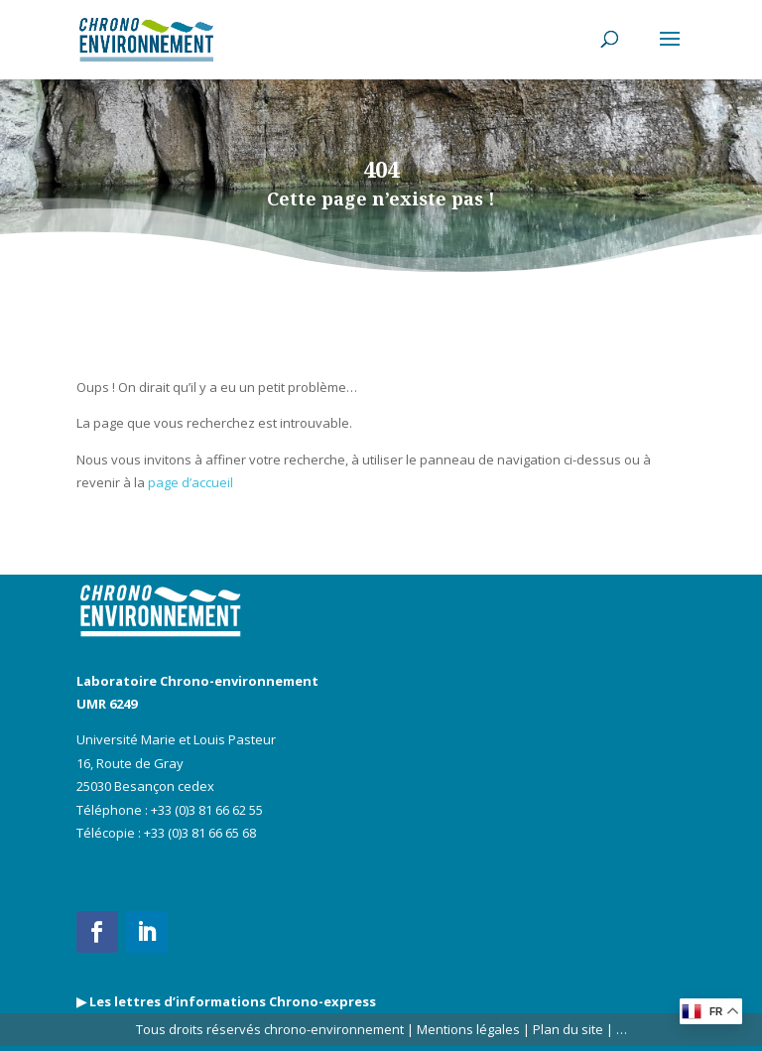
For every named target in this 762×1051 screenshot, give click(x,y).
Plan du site (566, 1029)
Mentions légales (468, 1029)
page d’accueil (190, 482)
